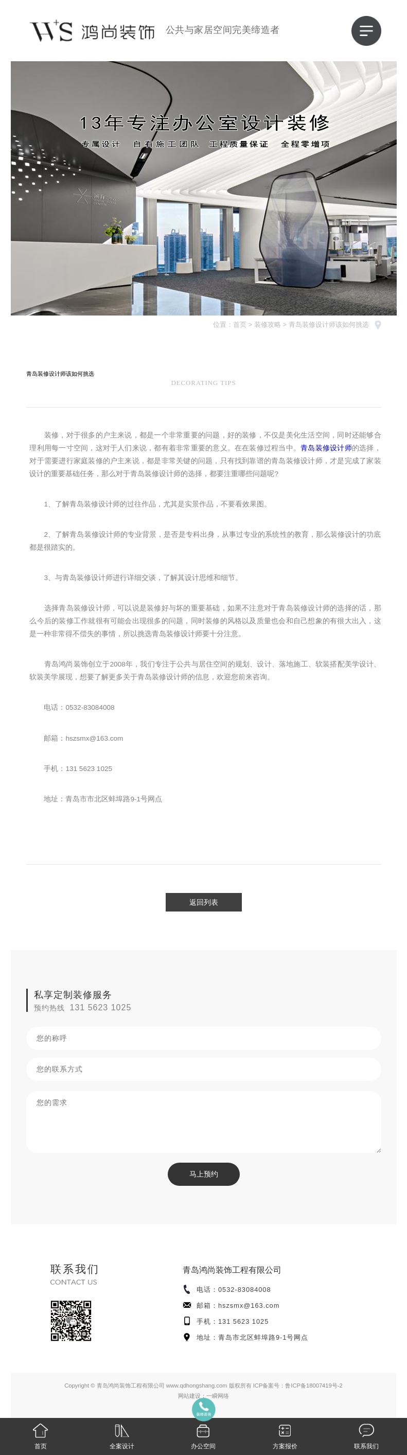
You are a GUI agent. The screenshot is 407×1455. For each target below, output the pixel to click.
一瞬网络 (217, 1396)
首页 (239, 324)
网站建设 (189, 1396)
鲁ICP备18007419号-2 (313, 1385)
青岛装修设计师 (326, 448)
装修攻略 (267, 324)
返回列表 (203, 902)
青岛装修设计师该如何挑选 (329, 324)
